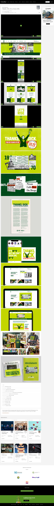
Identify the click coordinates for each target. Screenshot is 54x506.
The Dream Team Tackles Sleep (5, 433)
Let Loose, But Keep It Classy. (19, 433)
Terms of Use (33, 504)
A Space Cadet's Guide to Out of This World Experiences (19, 455)
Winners (18, 504)
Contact (29, 504)
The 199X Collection (33, 455)
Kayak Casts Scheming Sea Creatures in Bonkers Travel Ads (48, 21)
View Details (3, 438)
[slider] (17, 58)
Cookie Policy (41, 504)
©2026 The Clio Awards (13, 504)
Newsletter (26, 504)
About (21, 504)
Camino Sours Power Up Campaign (33, 433)
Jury (23, 504)
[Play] (2, 35)
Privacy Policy (37, 504)
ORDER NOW (26, 500)
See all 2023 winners (5, 412)
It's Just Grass (4, 455)
